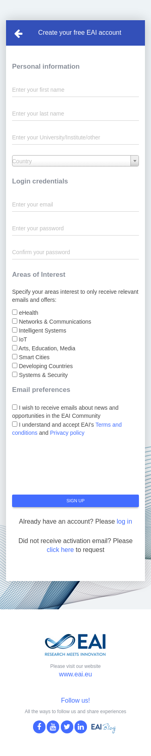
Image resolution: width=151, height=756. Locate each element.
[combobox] (75, 160)
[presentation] (73, 468)
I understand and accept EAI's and (67, 428)
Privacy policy (67, 433)
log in (124, 521)
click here (60, 549)
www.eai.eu (75, 674)
